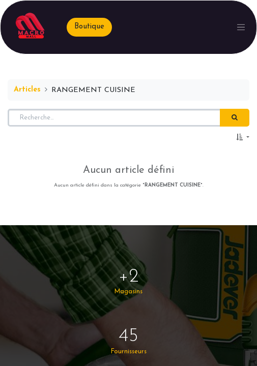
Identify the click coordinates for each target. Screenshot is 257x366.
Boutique (89, 26)
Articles (27, 90)
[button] (242, 138)
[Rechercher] (234, 118)
